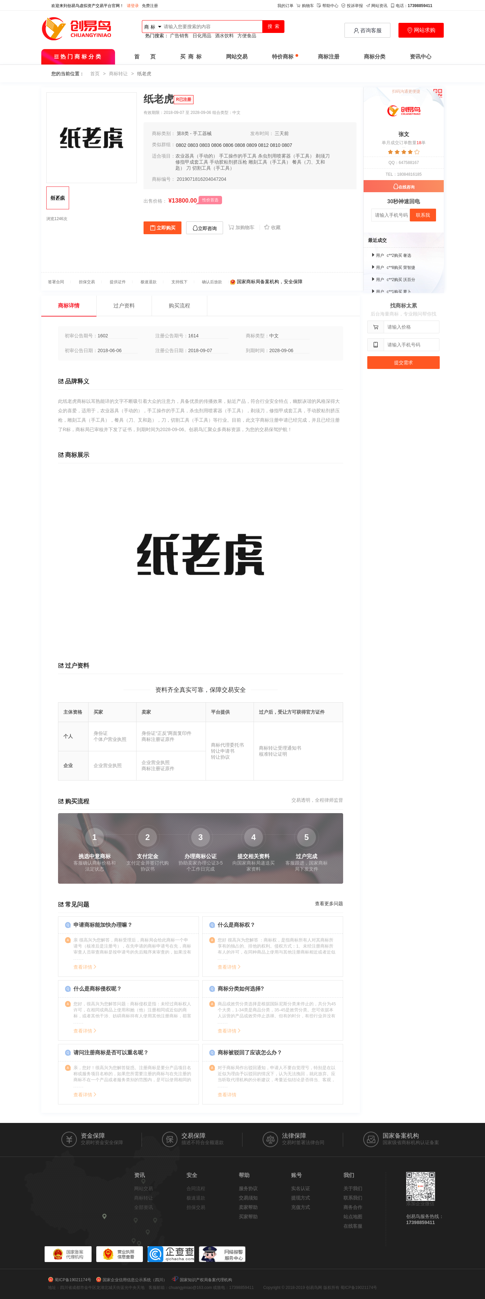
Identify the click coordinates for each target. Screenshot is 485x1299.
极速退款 (195, 1198)
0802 (181, 145)
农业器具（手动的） (196, 156)
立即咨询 (205, 228)
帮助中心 (327, 5)
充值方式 (300, 1207)
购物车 (305, 5)
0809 (252, 145)
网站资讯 (376, 5)
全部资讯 (143, 1207)
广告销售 (179, 35)
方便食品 (246, 35)
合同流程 (195, 1188)
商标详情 (68, 305)
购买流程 (179, 305)
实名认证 (300, 1188)
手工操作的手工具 (238, 156)
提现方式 (300, 1198)
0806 (216, 145)
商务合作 (352, 1207)
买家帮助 (248, 1216)
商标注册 (328, 56)
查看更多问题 (329, 903)
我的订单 (285, 5)
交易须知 (248, 1198)
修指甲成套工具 (191, 162)
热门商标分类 (78, 56)
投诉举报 (352, 5)
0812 (263, 145)
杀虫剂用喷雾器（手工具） (286, 156)
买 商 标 (191, 56)
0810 (275, 145)
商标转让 (118, 73)
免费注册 (150, 5)
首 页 (145, 56)
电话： (411, 5)
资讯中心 (420, 56)
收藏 (272, 227)
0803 (193, 145)
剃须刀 (323, 156)
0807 (287, 145)
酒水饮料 (224, 35)
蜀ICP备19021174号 (73, 1279)
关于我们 (352, 1188)
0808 (240, 145)
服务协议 (248, 1188)
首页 (95, 73)
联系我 (423, 215)
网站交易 (237, 56)
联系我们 (352, 1198)
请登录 (133, 5)
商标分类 (374, 56)
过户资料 (124, 305)
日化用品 (202, 35)
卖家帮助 (248, 1207)
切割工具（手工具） (213, 168)
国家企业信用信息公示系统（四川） (135, 1279)
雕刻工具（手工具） (270, 162)
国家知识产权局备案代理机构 (206, 1279)
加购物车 (242, 227)
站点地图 (352, 1216)
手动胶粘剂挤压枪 (228, 162)
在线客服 (352, 1226)
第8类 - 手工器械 (194, 133)
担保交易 (195, 1207)
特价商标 (285, 56)
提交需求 (403, 362)
